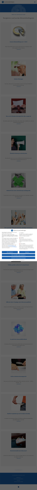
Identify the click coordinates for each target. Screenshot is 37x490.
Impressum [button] (23, 259)
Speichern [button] (27, 251)
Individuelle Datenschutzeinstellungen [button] (18, 257)
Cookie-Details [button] (14, 259)
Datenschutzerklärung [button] (19, 259)
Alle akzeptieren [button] (10, 251)
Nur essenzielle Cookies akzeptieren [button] (18, 254)
